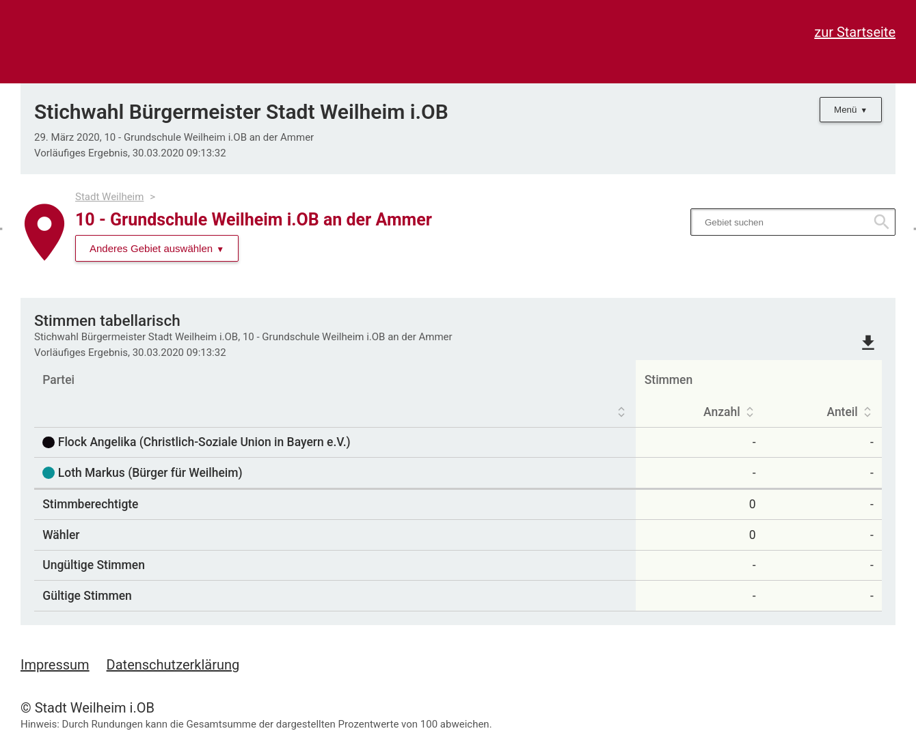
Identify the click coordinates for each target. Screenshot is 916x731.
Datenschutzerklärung (173, 665)
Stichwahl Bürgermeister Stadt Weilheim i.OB (241, 112)
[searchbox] (792, 222)
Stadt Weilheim (109, 197)
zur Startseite (854, 32)
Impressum (55, 665)
